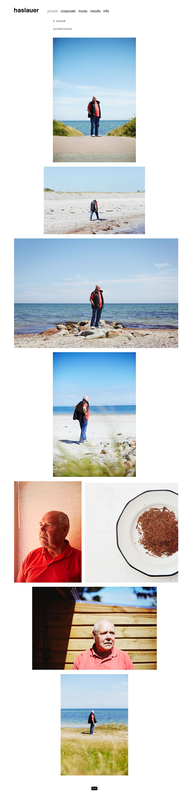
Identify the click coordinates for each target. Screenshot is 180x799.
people (52, 11)
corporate (68, 11)
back (94, 788)
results (95, 11)
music (83, 11)
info (106, 11)
